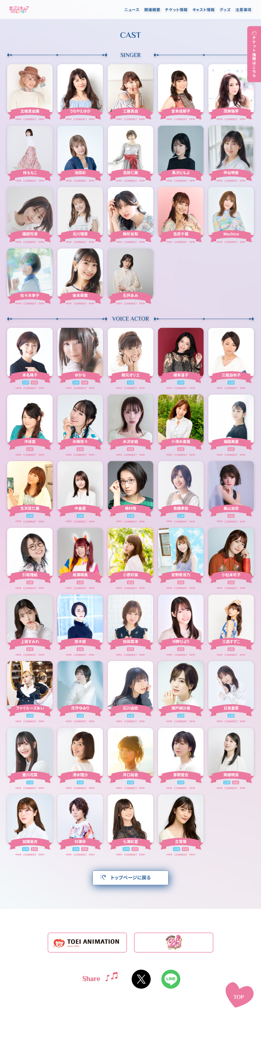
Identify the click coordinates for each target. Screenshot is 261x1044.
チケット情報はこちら (254, 56)
